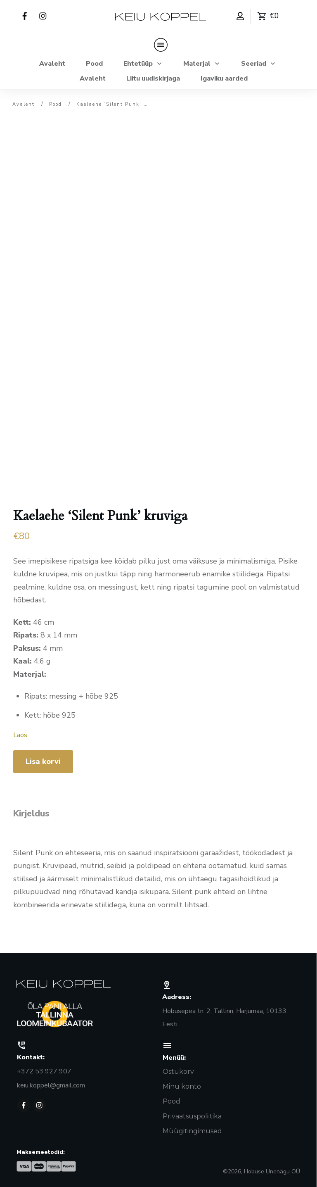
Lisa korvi (43, 759)
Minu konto (182, 1084)
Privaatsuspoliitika (192, 1114)
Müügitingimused (192, 1128)
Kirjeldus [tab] (31, 810)
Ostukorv (178, 1069)
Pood (171, 1099)
